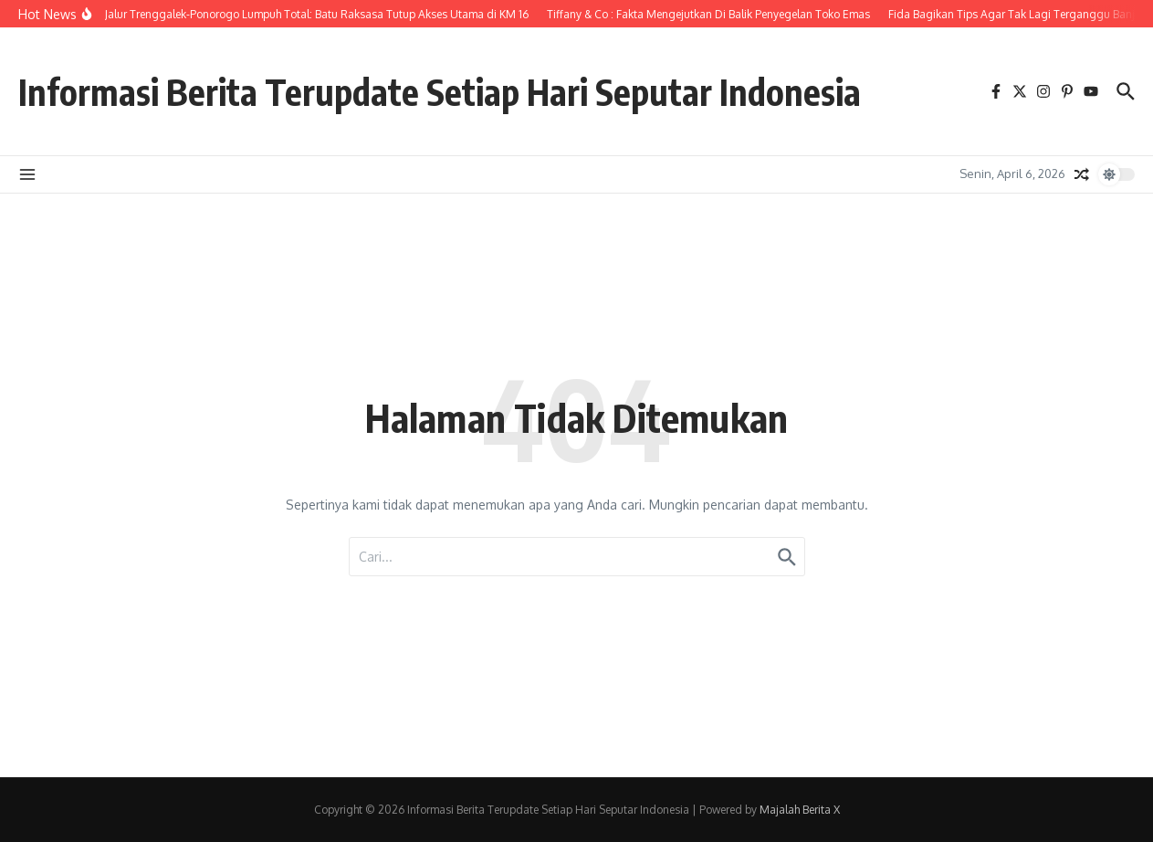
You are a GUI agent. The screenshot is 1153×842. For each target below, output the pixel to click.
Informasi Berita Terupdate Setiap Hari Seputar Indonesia (452, 91)
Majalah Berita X (800, 809)
